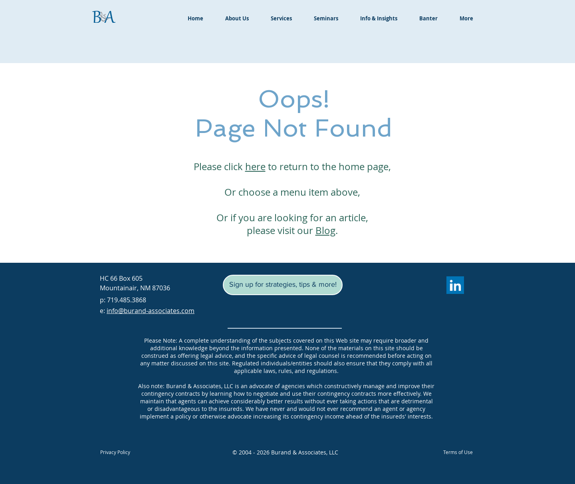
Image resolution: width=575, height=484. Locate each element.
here (255, 166)
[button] (283, 285)
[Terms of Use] (458, 452)
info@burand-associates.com (150, 310)
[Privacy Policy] (115, 452)
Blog (325, 230)
